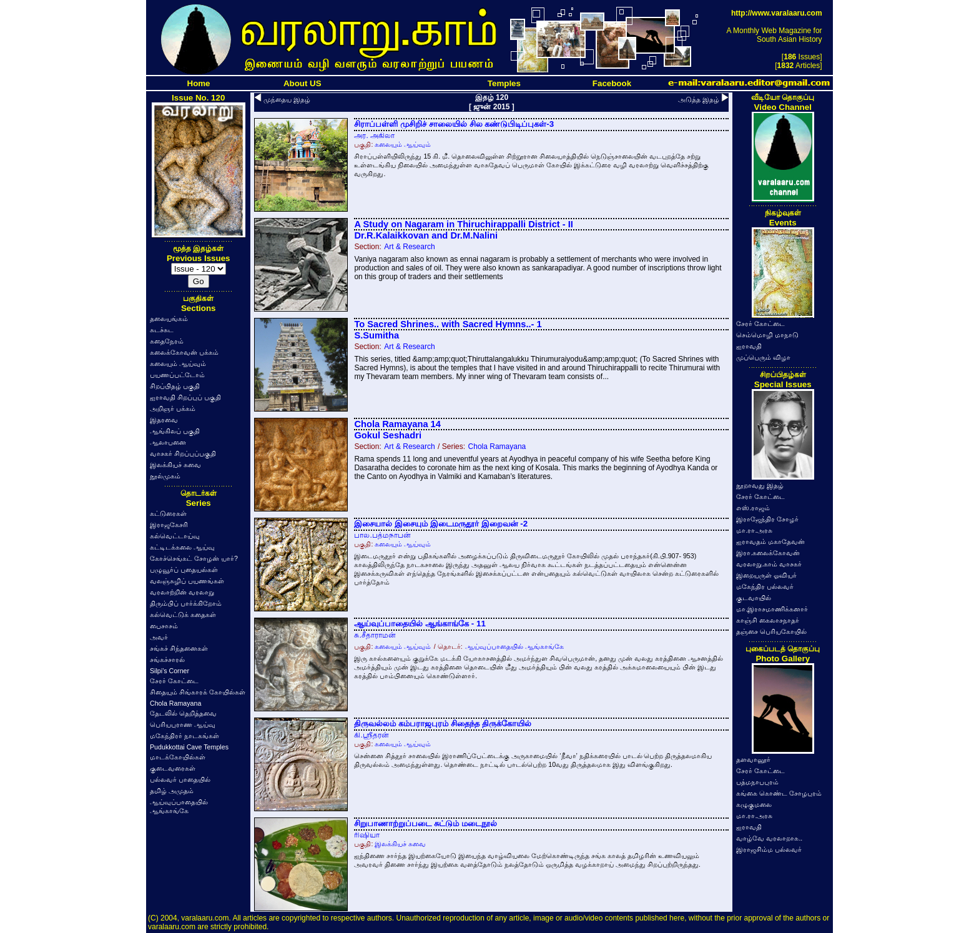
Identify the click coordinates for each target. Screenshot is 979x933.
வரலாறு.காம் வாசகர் (769, 564)
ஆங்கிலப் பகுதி (175, 431)
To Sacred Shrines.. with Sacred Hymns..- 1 (447, 324)
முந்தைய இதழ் (286, 99)
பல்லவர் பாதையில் (180, 779)
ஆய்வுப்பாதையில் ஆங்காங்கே (514, 646)
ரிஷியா (367, 835)
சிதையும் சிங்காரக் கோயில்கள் (197, 692)
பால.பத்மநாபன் (382, 535)
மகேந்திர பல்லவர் (765, 586)
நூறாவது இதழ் (760, 485)
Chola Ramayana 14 (397, 424)
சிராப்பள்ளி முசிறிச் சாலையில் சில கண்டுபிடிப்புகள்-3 (454, 124)
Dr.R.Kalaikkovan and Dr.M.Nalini (426, 235)
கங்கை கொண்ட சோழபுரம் (779, 793)
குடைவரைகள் (172, 768)
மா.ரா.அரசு (754, 530)
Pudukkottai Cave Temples (189, 747)
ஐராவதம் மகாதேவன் (770, 541)
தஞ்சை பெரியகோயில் (771, 631)
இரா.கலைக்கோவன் (768, 552)
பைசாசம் (164, 625)
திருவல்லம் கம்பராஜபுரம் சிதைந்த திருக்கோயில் (442, 723)
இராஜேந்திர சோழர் (767, 519)
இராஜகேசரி (169, 524)
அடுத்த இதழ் (698, 99)
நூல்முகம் (165, 476)
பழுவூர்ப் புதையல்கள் (184, 569)
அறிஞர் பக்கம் (172, 408)
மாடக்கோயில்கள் (177, 757)
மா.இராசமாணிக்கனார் (772, 609)
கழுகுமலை (754, 804)
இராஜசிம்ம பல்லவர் (769, 849)
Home (198, 83)
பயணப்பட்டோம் (177, 374)
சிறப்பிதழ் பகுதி (175, 386)
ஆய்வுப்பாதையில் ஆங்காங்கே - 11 (419, 623)
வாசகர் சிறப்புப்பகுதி (183, 453)
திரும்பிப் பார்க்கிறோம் (186, 603)
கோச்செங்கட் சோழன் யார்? (194, 558)
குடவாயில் (753, 597)
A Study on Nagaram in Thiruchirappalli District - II (463, 224)
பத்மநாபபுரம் (757, 782)
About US (302, 83)
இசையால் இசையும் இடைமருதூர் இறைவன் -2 (441, 523)
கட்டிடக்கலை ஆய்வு (182, 547)
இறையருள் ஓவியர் (766, 575)
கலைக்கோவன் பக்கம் (184, 352)
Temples (504, 83)
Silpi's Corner (169, 670)
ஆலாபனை (168, 442)
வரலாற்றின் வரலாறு (182, 592)
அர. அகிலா (374, 135)
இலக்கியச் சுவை (175, 464)
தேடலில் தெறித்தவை (183, 713)
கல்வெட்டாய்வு (175, 536)
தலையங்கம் (169, 318)
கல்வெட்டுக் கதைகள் (183, 614)
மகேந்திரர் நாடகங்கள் (184, 735)
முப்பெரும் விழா (763, 357)
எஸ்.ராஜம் (753, 507)
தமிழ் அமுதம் (172, 790)
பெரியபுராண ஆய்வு (182, 724)
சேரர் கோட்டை (174, 680)
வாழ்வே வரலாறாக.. (769, 838)
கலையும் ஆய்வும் (178, 363)
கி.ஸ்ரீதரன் (371, 735)
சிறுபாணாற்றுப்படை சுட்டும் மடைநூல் (425, 823)
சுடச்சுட (162, 329)
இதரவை (164, 419)
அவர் (159, 637)
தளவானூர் (753, 759)
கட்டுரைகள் (168, 513)
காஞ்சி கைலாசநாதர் (767, 620)
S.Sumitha (376, 335)
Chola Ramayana (175, 703)
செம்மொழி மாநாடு (767, 334)
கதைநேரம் (167, 341)
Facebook (612, 83)
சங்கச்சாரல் (167, 659)
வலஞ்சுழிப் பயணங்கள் (187, 581)
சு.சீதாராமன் (374, 635)
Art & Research (409, 246)
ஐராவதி (749, 346)
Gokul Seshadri (387, 435)
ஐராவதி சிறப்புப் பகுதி (185, 397)
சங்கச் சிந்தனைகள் (179, 648)
